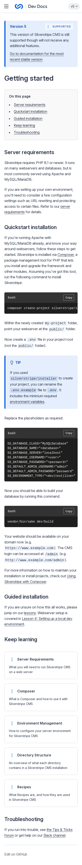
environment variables (27, 401)
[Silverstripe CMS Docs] (31, 6)
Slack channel (54, 835)
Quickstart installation (30, 111)
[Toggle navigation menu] (6, 6)
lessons (30, 613)
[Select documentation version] (74, 6)
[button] (41, 439)
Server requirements (29, 104)
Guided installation (28, 118)
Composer (66, 254)
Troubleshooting (27, 132)
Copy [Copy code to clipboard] (68, 297)
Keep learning (24, 125)
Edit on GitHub (15, 854)
